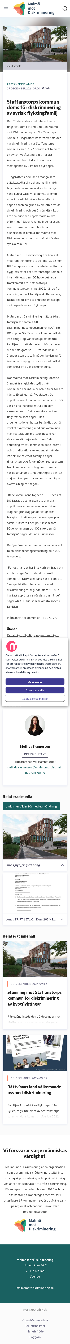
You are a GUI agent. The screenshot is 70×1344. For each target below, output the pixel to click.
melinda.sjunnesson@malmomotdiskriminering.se (35, 767)
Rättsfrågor (15, 635)
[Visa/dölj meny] (6, 9)
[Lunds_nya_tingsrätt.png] (35, 836)
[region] (35, 672)
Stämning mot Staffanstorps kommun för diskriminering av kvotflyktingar (34, 998)
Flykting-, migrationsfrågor (41, 635)
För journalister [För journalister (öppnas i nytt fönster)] (35, 1326)
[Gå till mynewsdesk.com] (35, 1309)
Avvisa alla (35, 682)
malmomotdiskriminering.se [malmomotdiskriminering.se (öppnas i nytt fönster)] (35, 1288)
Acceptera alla (35, 690)
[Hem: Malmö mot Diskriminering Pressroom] (34, 8)
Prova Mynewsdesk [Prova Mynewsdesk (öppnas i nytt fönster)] (35, 1320)
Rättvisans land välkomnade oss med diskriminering (34, 1089)
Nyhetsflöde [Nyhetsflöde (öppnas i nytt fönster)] (35, 1331)
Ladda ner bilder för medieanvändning (31, 806)
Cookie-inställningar (35, 698)
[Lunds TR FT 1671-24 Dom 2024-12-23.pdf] (35, 893)
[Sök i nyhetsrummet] (65, 9)
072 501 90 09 (35, 773)
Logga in (35, 1337)
